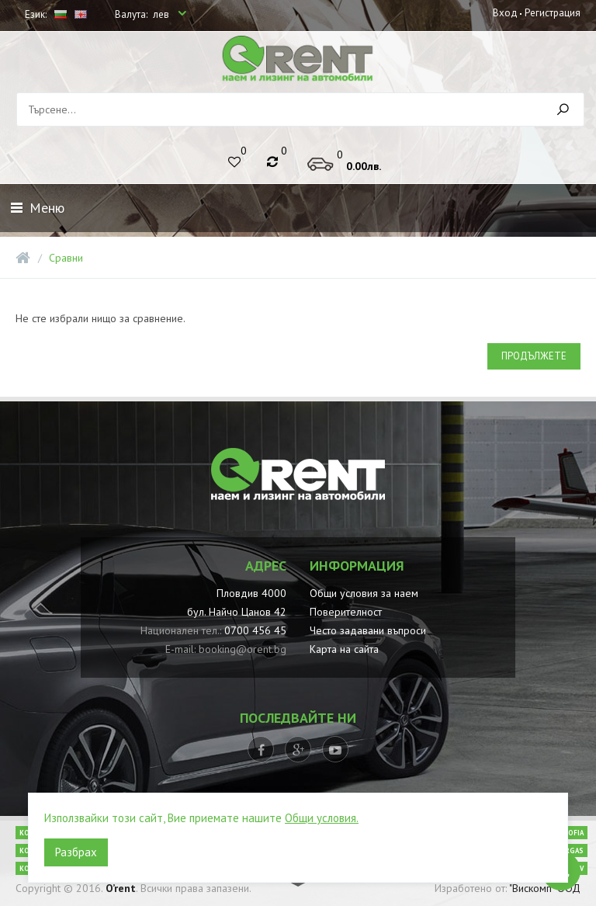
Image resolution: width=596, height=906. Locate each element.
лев (162, 14)
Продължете (534, 356)
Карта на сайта (344, 649)
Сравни (66, 258)
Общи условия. (322, 818)
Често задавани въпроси (368, 630)
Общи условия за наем (364, 593)
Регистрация (552, 12)
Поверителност (346, 612)
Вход (505, 12)
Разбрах (76, 852)
